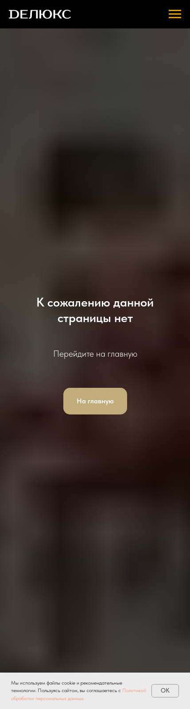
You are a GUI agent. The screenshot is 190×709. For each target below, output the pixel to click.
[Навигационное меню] (175, 14)
